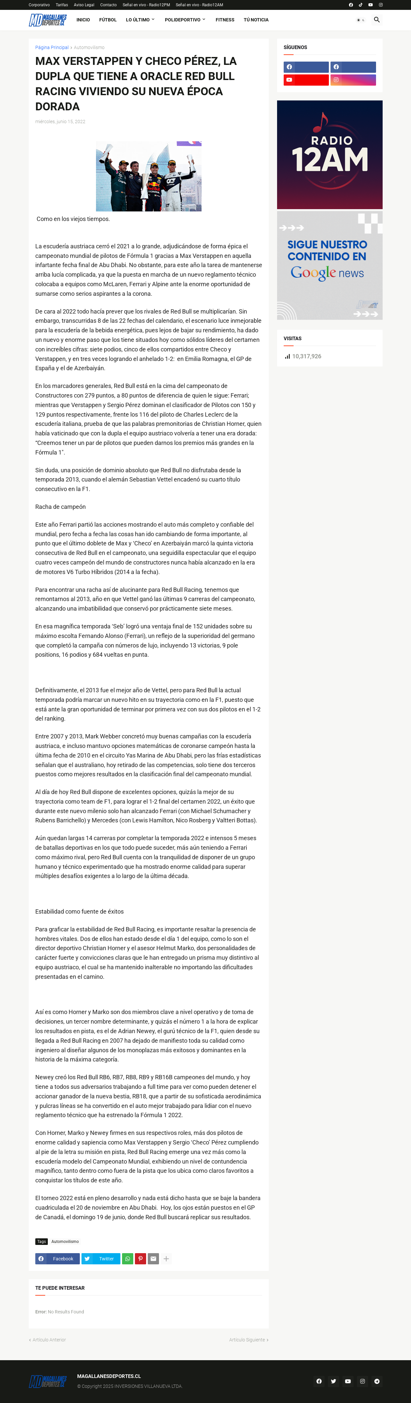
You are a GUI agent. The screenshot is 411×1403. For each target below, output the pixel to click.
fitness (225, 19)
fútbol (108, 19)
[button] (360, 20)
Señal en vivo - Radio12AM (199, 5)
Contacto (108, 5)
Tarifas (62, 5)
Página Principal (52, 47)
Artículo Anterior (49, 1339)
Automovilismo (89, 47)
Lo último (138, 19)
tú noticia (256, 19)
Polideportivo (183, 19)
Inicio (83, 19)
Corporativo (39, 5)
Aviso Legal (84, 5)
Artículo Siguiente (247, 1339)
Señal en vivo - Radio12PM (146, 5)
